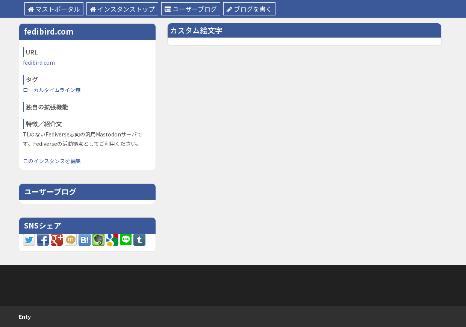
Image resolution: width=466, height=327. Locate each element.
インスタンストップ (122, 9)
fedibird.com (39, 62)
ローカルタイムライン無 (51, 90)
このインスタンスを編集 (52, 161)
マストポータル (54, 9)
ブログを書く (249, 9)
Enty (25, 316)
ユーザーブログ (191, 9)
